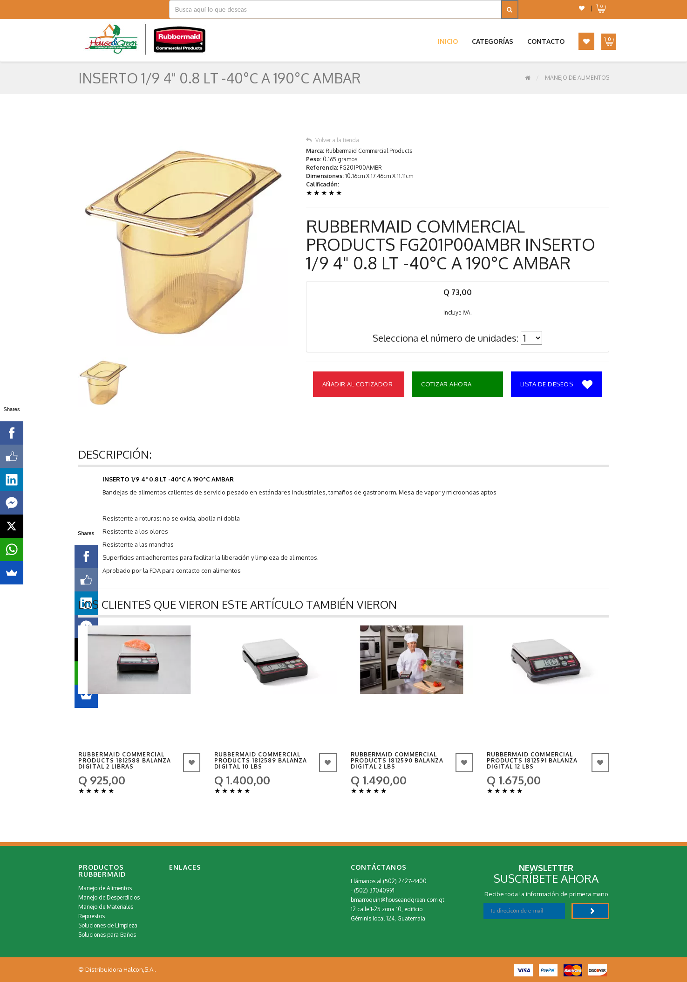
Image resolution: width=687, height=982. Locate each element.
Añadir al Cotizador (357, 384)
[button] (581, 8)
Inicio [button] (448, 41)
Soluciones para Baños (107, 934)
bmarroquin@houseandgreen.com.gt (397, 899)
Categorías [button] (492, 41)
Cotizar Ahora (446, 384)
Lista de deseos (556, 385)
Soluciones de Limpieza (107, 925)
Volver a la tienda (332, 140)
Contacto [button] (546, 41)
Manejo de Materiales (105, 906)
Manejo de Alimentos (577, 77)
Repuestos (91, 916)
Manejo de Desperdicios (109, 897)
